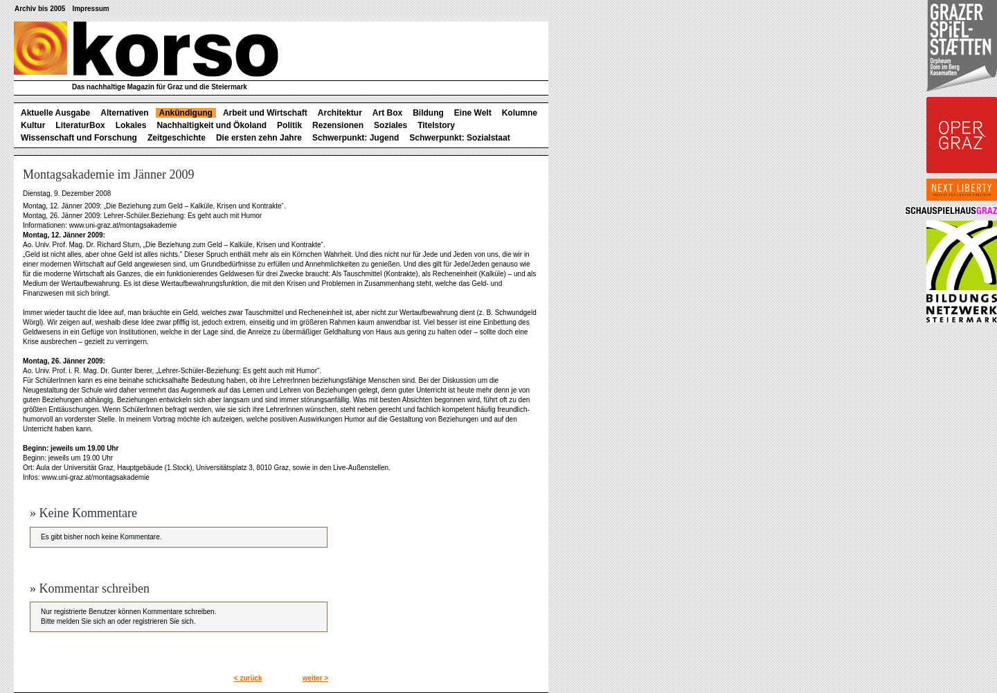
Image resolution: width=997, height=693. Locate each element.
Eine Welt (473, 113)
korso (146, 49)
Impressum (90, 8)
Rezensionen (337, 125)
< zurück (248, 678)
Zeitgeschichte (176, 138)
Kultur (33, 125)
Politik (289, 125)
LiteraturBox (80, 125)
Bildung (428, 113)
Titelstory (436, 125)
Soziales (390, 125)
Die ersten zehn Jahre (259, 138)
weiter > (316, 678)
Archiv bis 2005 (40, 8)
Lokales (131, 125)
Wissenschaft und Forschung (79, 138)
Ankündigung (186, 113)
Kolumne (519, 113)
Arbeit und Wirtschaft (265, 113)
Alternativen (124, 113)
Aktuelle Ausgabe (55, 113)
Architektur (340, 113)
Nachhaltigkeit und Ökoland (211, 125)
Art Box (387, 113)
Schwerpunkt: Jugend (355, 138)
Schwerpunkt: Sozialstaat (459, 138)
